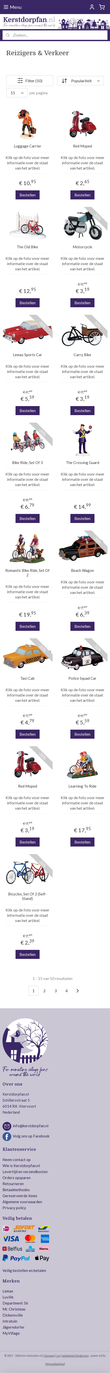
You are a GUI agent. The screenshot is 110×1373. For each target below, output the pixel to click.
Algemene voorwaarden (22, 1201)
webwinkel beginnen (75, 1355)
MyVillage (11, 1333)
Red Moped (82, 146)
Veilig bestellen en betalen (24, 1270)
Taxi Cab (27, 678)
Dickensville (13, 1315)
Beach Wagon (82, 570)
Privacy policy (14, 1207)
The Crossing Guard (82, 462)
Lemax (8, 1291)
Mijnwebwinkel (55, 1363)
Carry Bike (82, 354)
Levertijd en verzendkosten (25, 1171)
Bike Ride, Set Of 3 (27, 462)
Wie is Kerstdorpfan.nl (21, 1165)
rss (58, 1355)
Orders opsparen (17, 1177)
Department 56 (15, 1303)
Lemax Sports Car (27, 354)
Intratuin (10, 1321)
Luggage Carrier (27, 146)
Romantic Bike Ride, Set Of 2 (27, 572)
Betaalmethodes (16, 1189)
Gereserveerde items (20, 1195)
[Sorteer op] (80, 80)
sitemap (49, 1355)
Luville (8, 1297)
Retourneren (13, 1183)
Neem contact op (17, 1159)
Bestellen (28, 194)
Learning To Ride (82, 786)
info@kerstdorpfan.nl (30, 1126)
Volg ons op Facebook (31, 1136)
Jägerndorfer (14, 1327)
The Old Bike (27, 247)
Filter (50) (29, 81)
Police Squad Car (82, 678)
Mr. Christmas (14, 1309)
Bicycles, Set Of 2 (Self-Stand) (27, 896)
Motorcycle (82, 247)
